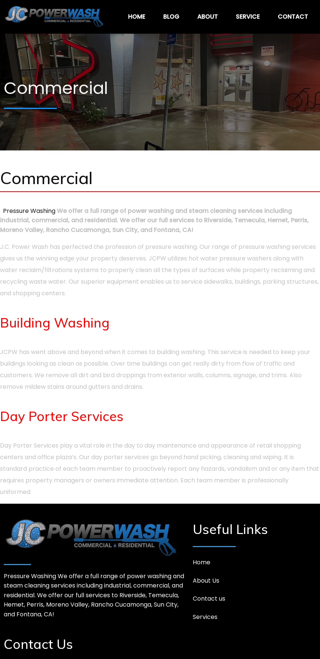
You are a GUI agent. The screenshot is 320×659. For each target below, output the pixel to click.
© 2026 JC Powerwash (160, 647)
